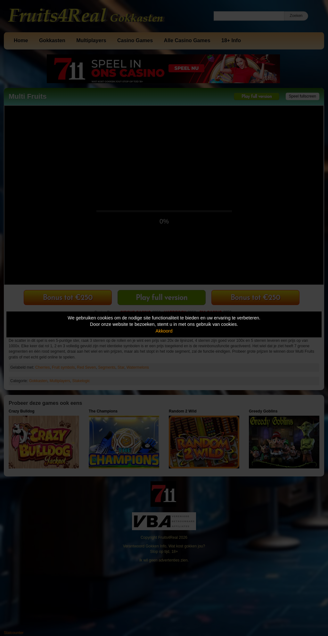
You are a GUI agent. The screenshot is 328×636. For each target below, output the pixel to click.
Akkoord (164, 331)
